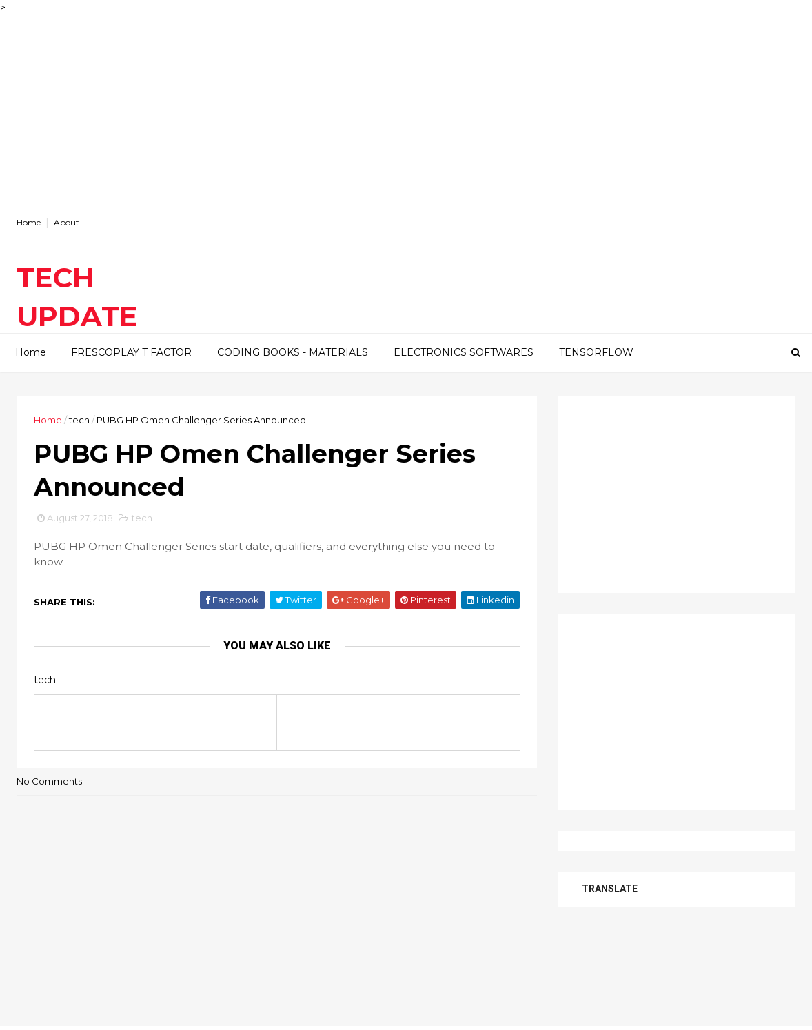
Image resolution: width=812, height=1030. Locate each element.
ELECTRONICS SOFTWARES (464, 352)
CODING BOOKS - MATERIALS (292, 352)
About (66, 222)
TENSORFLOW (596, 352)
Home (29, 222)
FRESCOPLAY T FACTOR (131, 352)
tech (79, 419)
